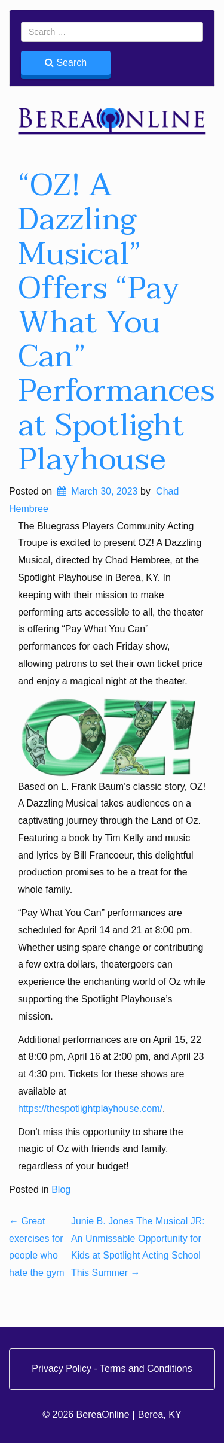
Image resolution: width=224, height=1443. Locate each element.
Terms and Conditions (146, 1368)
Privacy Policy (63, 1368)
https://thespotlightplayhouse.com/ (90, 1109)
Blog (60, 1189)
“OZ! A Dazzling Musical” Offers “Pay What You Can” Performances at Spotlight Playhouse (116, 322)
